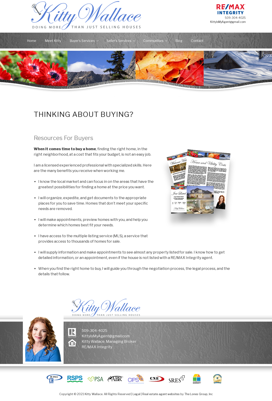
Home (31, 41)
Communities (155, 41)
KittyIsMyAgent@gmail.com (231, 22)
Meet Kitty (53, 41)
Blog (178, 41)
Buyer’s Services (84, 41)
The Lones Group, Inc (198, 394)
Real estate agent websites (161, 394)
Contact (197, 41)
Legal (136, 394)
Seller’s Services (121, 41)
